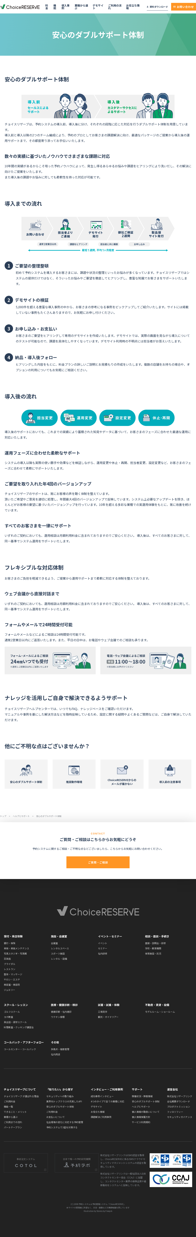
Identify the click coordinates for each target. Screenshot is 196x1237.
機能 (54, 6)
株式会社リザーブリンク (179, 1096)
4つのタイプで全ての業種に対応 (107, 1101)
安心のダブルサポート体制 (60, 1106)
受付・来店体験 (13, 936)
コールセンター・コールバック (20, 1049)
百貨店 (7, 958)
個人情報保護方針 (141, 1117)
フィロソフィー (175, 1111)
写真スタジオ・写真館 (15, 953)
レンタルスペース (60, 948)
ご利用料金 (9, 1101)
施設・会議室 (59, 936)
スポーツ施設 (58, 953)
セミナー (102, 948)
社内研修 (102, 953)
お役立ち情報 (133, 6)
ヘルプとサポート (21, 816)
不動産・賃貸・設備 (157, 1004)
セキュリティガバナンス (179, 1117)
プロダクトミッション (178, 1106)
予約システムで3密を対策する (62, 1127)
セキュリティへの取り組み (60, 1096)
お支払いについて (55, 1117)
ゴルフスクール (12, 1011)
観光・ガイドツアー (108, 1016)
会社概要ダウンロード (178, 1101)
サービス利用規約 (141, 1122)
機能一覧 (8, 1106)
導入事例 (65, 6)
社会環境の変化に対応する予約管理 (64, 1122)
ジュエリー (9, 989)
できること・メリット (15, 1111)
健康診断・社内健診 (61, 1011)
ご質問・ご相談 (98, 862)
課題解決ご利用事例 (101, 1117)
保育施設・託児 (153, 953)
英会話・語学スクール (15, 1022)
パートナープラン (13, 1127)
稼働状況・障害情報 (142, 1096)
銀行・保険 (9, 943)
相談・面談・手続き (157, 936)
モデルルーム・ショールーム (160, 1011)
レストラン (9, 969)
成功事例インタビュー (102, 1096)
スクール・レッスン (16, 1004)
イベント (102, 943)
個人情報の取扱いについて (145, 1111)
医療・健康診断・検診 (64, 1004)
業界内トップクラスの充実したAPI (64, 1101)
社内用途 (55, 1054)
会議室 (54, 943)
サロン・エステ (12, 979)
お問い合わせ (183, 7)
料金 (46, 6)
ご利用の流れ (115, 6)
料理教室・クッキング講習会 (19, 1027)
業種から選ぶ (81, 6)
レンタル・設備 (59, 958)
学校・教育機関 (153, 948)
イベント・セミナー (110, 936)
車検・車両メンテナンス (16, 948)
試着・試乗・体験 (108, 1004)
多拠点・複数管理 (60, 1049)
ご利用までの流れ (13, 1122)
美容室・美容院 (12, 984)
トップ (3, 816)
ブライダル (9, 963)
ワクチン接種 (58, 1016)
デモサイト (98, 6)
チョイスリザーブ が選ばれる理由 (21, 1096)
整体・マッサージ (13, 974)
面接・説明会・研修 (155, 943)
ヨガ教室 (8, 1016)
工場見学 (102, 1011)
